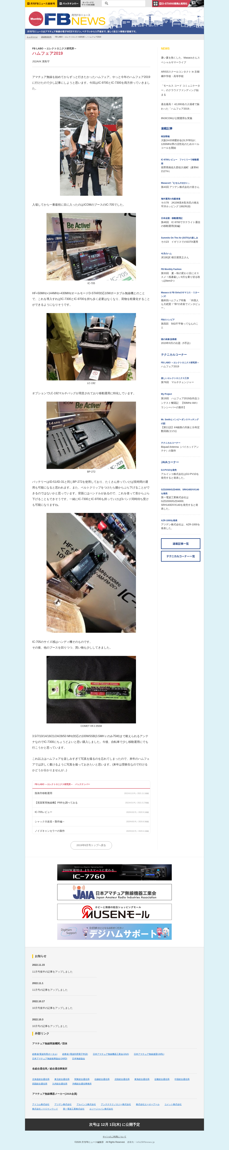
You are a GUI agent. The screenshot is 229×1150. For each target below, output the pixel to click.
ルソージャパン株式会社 (101, 1109)
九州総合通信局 (59, 1083)
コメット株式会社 (173, 1104)
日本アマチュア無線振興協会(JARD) (49, 1058)
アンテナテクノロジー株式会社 (116, 1104)
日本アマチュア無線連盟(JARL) (149, 1054)
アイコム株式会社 (40, 1104)
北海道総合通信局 (40, 1079)
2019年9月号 (46, 37)
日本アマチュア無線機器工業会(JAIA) (111, 1054)
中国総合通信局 (181, 1079)
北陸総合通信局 (122, 1079)
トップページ (32, 37)
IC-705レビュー (43, 812)
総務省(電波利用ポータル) (44, 1054)
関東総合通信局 (81, 1079)
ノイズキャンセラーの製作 (50, 830)
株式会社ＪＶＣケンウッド (45, 1109)
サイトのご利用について (114, 1136)
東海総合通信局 (141, 1079)
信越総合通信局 (101, 1079)
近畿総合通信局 (161, 1079)
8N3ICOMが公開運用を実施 (176, 118)
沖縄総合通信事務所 (82, 1083)
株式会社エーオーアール (148, 1104)
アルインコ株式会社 (86, 1104)
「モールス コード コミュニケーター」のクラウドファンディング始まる (180, 90)
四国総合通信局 (39, 1083)
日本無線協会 (78, 1058)
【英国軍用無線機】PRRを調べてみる (56, 802)
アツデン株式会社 (63, 1104)
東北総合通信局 (61, 1079)
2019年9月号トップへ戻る (91, 845)
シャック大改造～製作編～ (50, 821)
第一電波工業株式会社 (73, 1109)
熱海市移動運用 (43, 793)
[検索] (123, 3)
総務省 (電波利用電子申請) (75, 1054)
